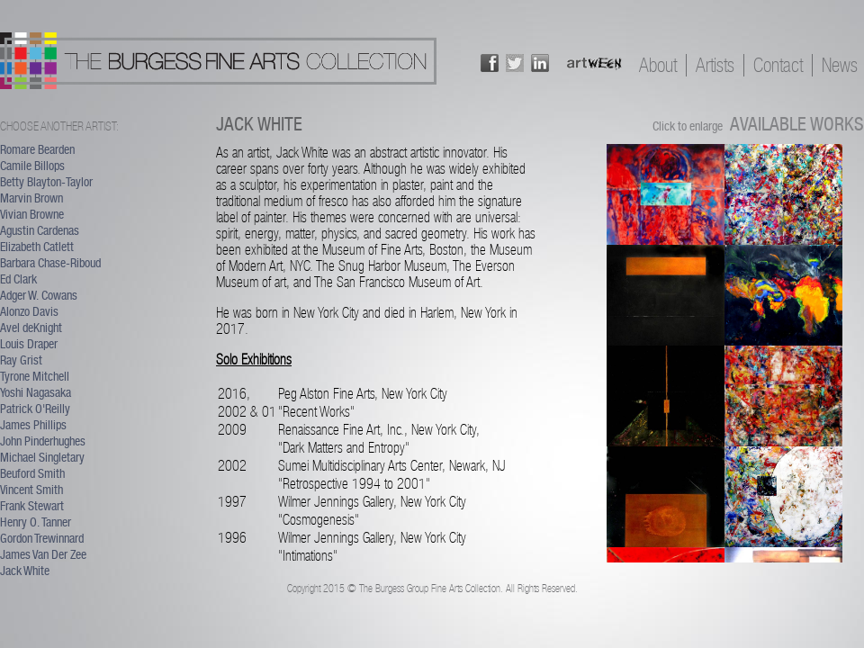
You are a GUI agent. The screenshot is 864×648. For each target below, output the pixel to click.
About (658, 65)
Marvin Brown (31, 198)
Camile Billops (32, 165)
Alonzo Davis (29, 311)
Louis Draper (29, 344)
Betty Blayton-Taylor (46, 182)
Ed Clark (18, 279)
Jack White (25, 570)
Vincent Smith (31, 489)
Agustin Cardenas (39, 230)
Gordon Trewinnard (42, 538)
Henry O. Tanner (35, 522)
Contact (778, 65)
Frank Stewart (32, 506)
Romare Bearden (37, 149)
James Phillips (33, 425)
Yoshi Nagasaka (35, 392)
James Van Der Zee (43, 554)
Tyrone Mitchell (34, 376)
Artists (715, 65)
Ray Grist (21, 360)
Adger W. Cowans (38, 295)
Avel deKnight (31, 327)
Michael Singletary (42, 457)
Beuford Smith (32, 473)
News (840, 65)
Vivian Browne (32, 214)
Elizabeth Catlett (37, 246)
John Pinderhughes (43, 441)
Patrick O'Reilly (35, 408)
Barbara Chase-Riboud (50, 263)
